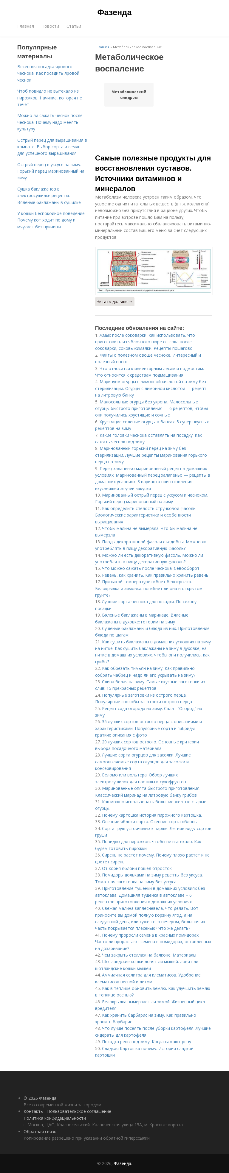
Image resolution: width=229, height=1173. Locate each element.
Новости (50, 26)
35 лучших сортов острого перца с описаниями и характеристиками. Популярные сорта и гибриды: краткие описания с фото (148, 728)
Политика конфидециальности (55, 1118)
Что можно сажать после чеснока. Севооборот (150, 568)
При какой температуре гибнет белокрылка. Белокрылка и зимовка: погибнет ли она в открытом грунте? (148, 588)
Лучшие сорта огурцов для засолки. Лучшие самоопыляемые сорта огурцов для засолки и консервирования (143, 761)
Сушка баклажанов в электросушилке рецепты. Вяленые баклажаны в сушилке (49, 195)
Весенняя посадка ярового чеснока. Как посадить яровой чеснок (48, 73)
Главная (25, 26)
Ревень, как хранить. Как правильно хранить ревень (155, 575)
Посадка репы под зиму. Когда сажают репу (146, 1041)
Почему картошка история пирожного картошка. (152, 815)
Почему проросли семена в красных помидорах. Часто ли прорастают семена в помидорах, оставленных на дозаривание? (153, 941)
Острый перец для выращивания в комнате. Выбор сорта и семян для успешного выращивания (52, 146)
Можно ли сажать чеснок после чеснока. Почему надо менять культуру (50, 122)
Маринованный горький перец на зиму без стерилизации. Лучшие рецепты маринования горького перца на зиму (151, 454)
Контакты (34, 1111)
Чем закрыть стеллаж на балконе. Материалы (149, 955)
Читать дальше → (115, 301)
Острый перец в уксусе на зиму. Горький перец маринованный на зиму (50, 171)
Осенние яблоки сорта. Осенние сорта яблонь (149, 821)
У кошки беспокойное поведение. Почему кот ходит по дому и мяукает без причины (51, 220)
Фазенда (115, 12)
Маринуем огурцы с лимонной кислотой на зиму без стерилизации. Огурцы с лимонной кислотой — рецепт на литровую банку (150, 388)
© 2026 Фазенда (40, 1098)
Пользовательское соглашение (79, 1111)
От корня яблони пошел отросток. (137, 868)
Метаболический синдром (129, 94)
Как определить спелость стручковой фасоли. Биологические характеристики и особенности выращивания (145, 515)
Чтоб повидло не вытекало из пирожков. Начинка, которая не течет (49, 97)
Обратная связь (40, 1131)
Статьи (73, 26)
